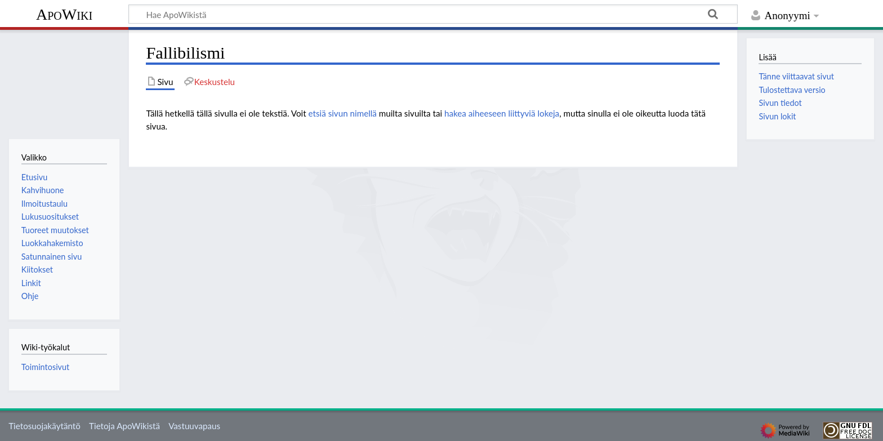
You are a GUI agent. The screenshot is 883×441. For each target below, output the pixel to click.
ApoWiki (64, 14)
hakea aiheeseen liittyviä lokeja (501, 113)
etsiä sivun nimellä (343, 113)
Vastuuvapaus (194, 426)
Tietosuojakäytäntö (44, 426)
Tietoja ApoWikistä (124, 426)
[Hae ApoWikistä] (433, 14)
